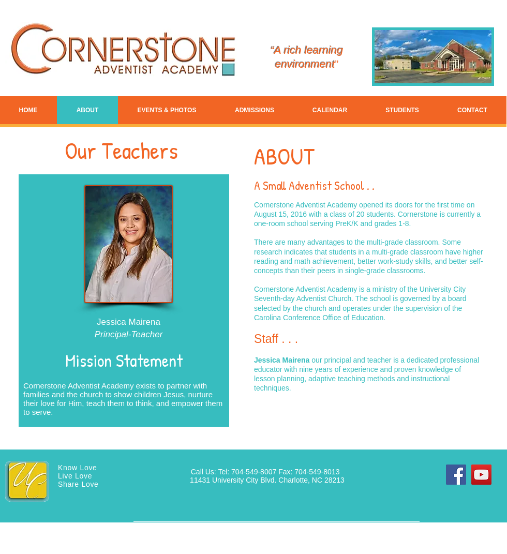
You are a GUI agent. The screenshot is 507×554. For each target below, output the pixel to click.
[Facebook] (456, 475)
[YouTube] (481, 475)
